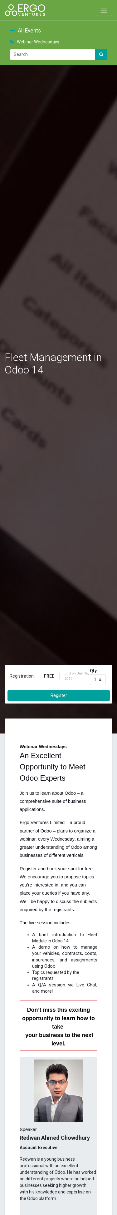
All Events (25, 30)
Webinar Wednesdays (34, 41)
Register (59, 695)
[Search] (101, 54)
